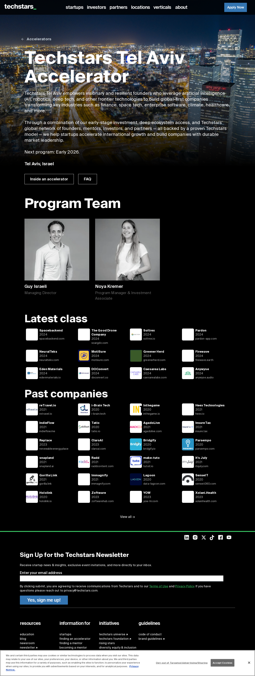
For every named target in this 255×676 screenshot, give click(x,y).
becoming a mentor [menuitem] (73, 647)
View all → (127, 517)
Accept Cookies (222, 662)
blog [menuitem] (23, 639)
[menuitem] (75, 7)
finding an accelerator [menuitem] (75, 639)
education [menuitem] (27, 634)
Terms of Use (158, 586)
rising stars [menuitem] (107, 643)
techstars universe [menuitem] (112, 634)
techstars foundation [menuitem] (114, 639)
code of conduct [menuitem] (150, 634)
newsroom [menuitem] (27, 643)
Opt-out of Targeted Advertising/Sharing (182, 662)
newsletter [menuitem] (27, 647)
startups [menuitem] (65, 634)
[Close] (249, 663)
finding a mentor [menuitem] (70, 643)
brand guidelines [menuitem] (150, 639)
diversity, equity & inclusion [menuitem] (117, 647)
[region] (127, 663)
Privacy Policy (184, 586)
